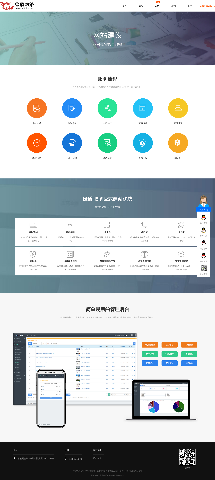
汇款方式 (97, 458)
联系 (190, 6)
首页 (124, 6)
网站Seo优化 (113, 471)
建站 (141, 6)
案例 (157, 6)
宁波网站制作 (102, 471)
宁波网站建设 (90, 471)
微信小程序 (124, 471)
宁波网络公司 (78, 471)
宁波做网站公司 (136, 471)
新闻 (173, 6)
